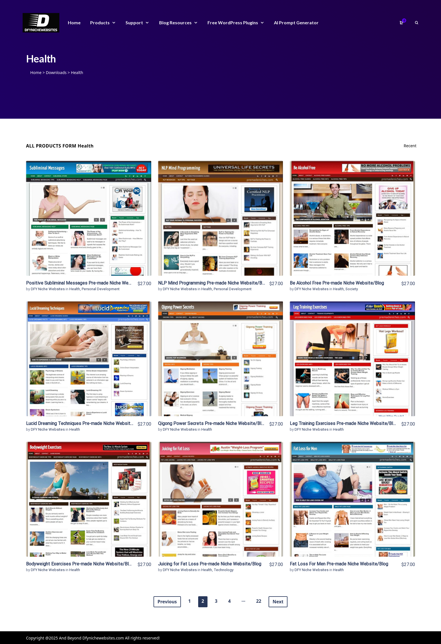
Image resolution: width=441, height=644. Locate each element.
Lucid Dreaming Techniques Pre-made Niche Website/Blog (85, 423)
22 (258, 601)
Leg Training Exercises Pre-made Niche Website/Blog (344, 423)
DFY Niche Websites (48, 289)
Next (278, 602)
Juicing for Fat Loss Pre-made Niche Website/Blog (209, 564)
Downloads (56, 72)
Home (36, 72)
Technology (224, 570)
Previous (167, 602)
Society (351, 289)
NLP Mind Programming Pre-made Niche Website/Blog (213, 283)
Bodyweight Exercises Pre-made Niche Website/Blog (80, 564)
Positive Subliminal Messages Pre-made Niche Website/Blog (88, 283)
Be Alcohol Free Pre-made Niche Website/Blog (337, 283)
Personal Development (101, 289)
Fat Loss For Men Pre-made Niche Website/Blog (339, 564)
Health (74, 289)
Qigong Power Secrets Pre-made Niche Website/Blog (212, 423)
